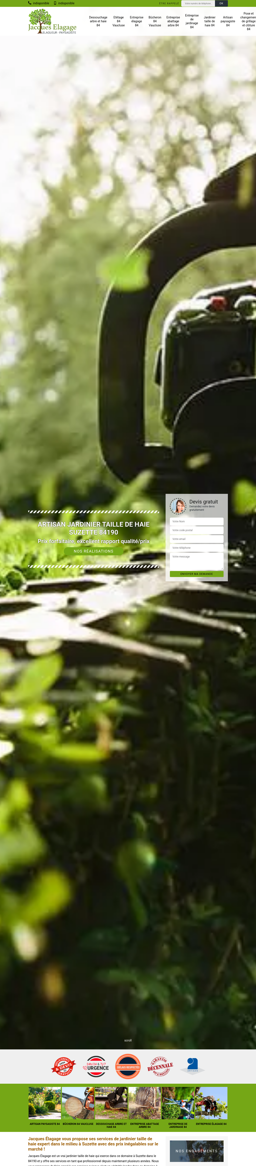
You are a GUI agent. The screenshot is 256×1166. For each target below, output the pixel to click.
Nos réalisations (94, 551)
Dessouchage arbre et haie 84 (98, 21)
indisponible (38, 3)
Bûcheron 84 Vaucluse (155, 21)
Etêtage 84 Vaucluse (119, 21)
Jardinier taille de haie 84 (210, 21)
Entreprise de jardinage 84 (192, 21)
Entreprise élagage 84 (136, 21)
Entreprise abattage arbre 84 (173, 21)
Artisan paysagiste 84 (228, 21)
